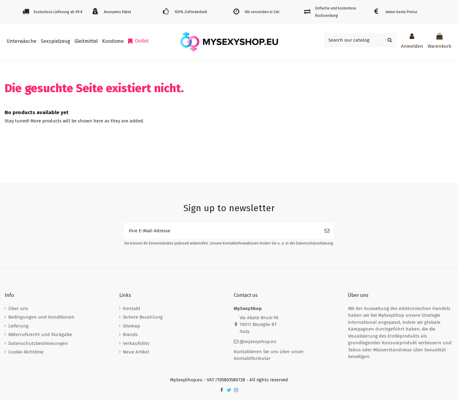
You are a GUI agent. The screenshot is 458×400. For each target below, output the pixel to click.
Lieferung (18, 326)
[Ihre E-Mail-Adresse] (222, 231)
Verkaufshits (136, 343)
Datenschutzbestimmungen (38, 343)
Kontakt (131, 308)
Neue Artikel (136, 352)
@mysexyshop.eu (258, 341)
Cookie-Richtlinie (26, 352)
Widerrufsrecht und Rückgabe (40, 334)
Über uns (18, 308)
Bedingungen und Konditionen (41, 317)
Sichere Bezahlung (143, 317)
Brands (130, 334)
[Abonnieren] (327, 231)
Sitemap (131, 326)
